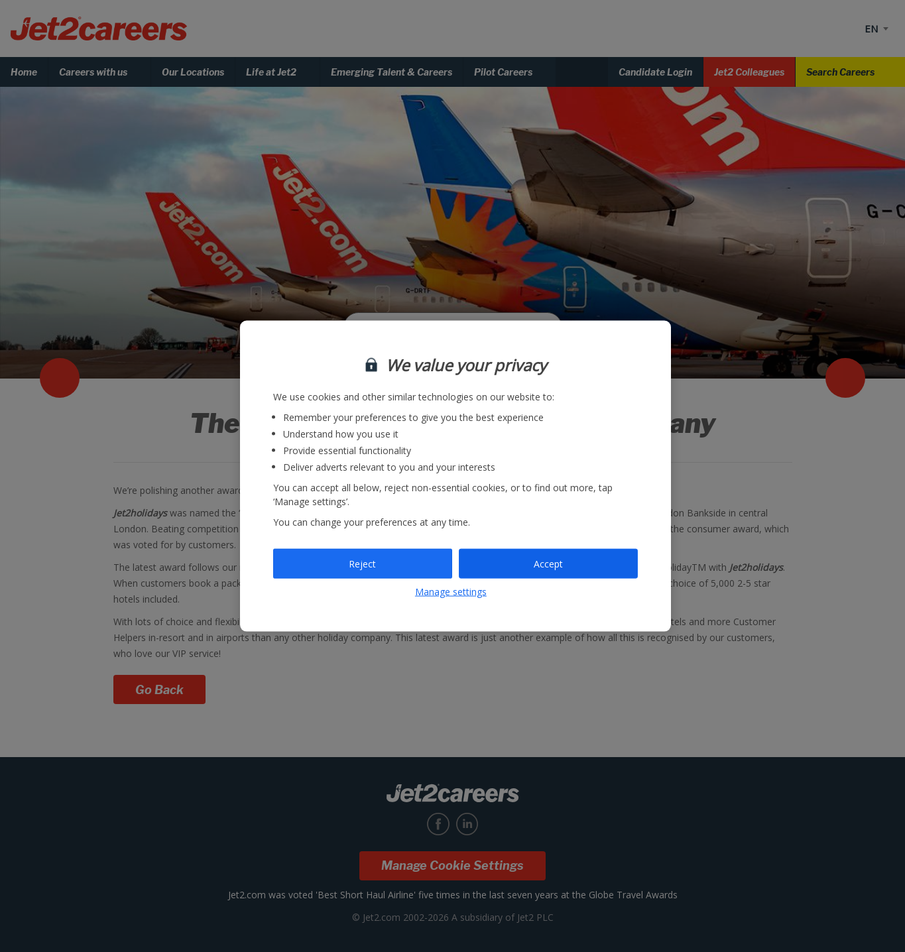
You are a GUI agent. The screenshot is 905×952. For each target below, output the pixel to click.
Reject (362, 563)
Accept (548, 563)
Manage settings (451, 591)
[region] (455, 476)
